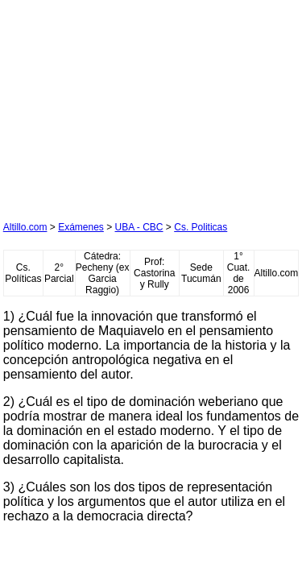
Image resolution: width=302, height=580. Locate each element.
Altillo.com (25, 227)
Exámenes (81, 227)
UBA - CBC (139, 227)
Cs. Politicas (200, 227)
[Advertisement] (124, 104)
